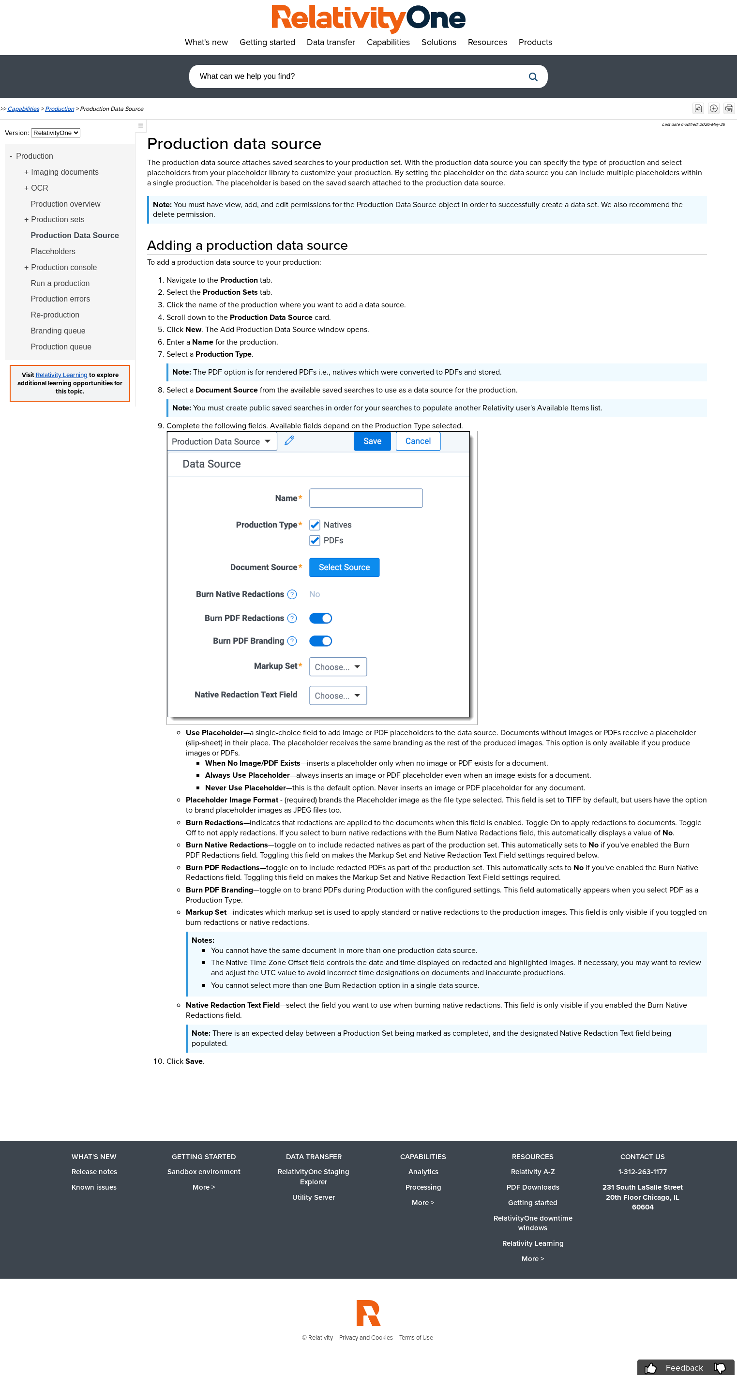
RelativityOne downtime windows (533, 1223)
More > (204, 1187)
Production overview (66, 204)
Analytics (423, 1171)
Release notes (94, 1171)
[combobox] (356, 76)
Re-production (55, 315)
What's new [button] (206, 42)
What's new (94, 1156)
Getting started (204, 1156)
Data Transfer (314, 1156)
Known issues (94, 1187)
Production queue (61, 347)
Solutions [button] (438, 42)
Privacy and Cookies (366, 1337)
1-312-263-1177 (642, 1171)
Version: (18, 133)
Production (59, 108)
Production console (64, 267)
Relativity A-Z (533, 1171)
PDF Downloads (533, 1187)
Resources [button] (487, 42)
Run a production (60, 283)
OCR (39, 188)
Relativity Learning (62, 374)
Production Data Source (75, 235)
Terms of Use (416, 1337)
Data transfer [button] (331, 42)
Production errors (60, 299)
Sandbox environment (204, 1171)
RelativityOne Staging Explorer (313, 1176)
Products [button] (535, 42)
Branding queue (58, 331)
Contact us (642, 1156)
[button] (533, 77)
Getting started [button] (267, 42)
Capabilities (23, 108)
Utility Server (313, 1197)
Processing (423, 1187)
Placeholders (53, 251)
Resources (533, 1156)
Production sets (57, 219)
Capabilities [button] (388, 42)
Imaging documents (65, 172)
